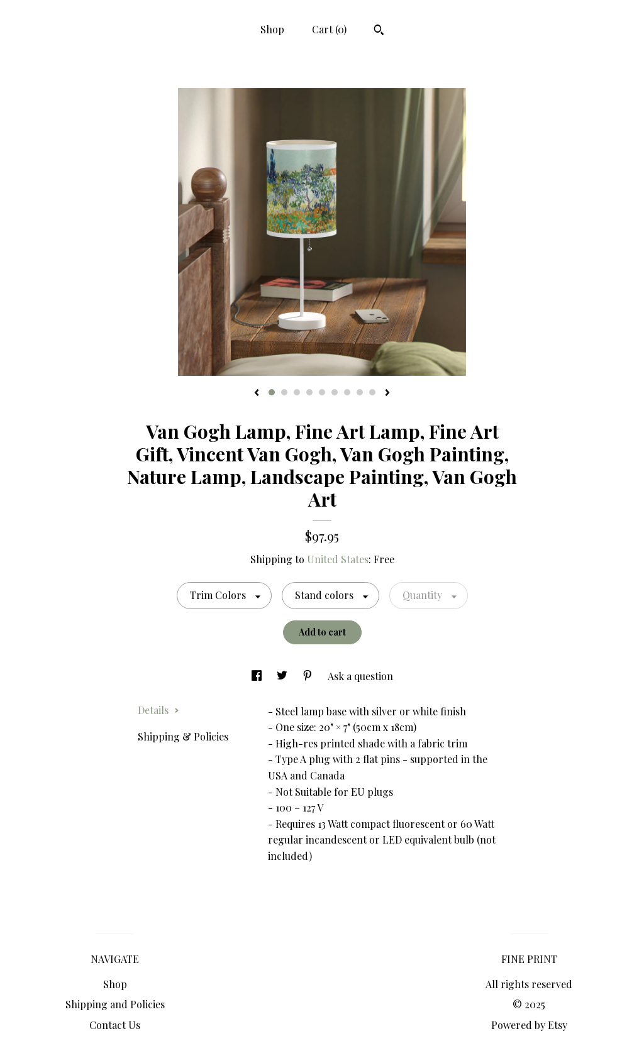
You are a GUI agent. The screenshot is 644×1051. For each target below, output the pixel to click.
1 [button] (272, 392)
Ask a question (360, 676)
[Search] (379, 31)
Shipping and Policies (115, 1004)
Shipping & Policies (183, 736)
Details (158, 710)
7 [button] (347, 392)
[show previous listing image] (256, 393)
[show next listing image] (387, 393)
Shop (272, 29)
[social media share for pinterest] (309, 676)
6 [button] (334, 392)
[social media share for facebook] (258, 676)
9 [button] (372, 392)
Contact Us (114, 1025)
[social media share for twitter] (283, 676)
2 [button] (284, 392)
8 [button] (360, 392)
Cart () (329, 29)
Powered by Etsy (529, 1025)
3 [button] (297, 392)
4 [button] (309, 392)
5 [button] (322, 392)
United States (338, 559)
